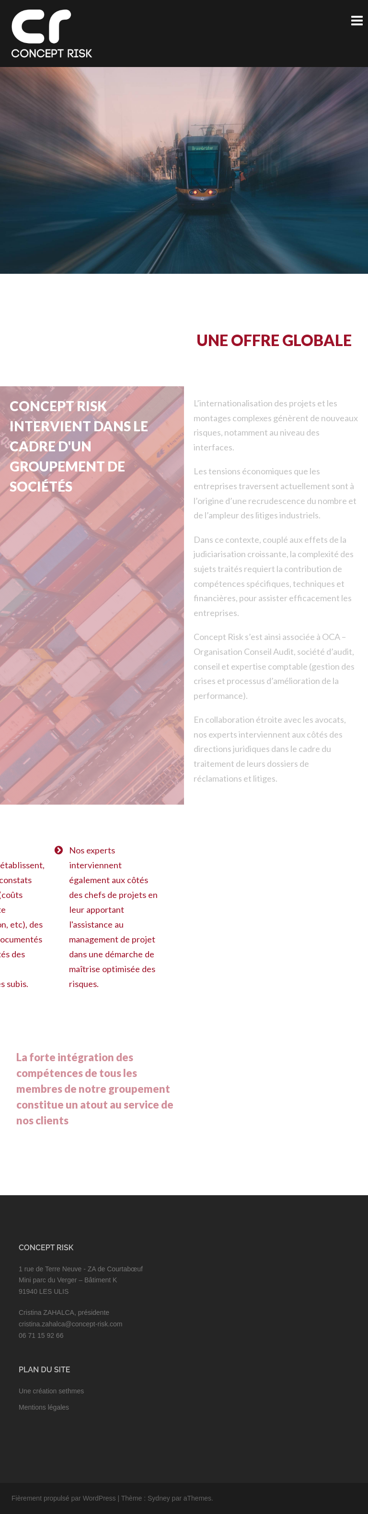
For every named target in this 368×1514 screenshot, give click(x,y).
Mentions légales (44, 1407)
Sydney (159, 1498)
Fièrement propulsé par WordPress (64, 1498)
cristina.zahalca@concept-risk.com (71, 1324)
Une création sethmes (51, 1391)
